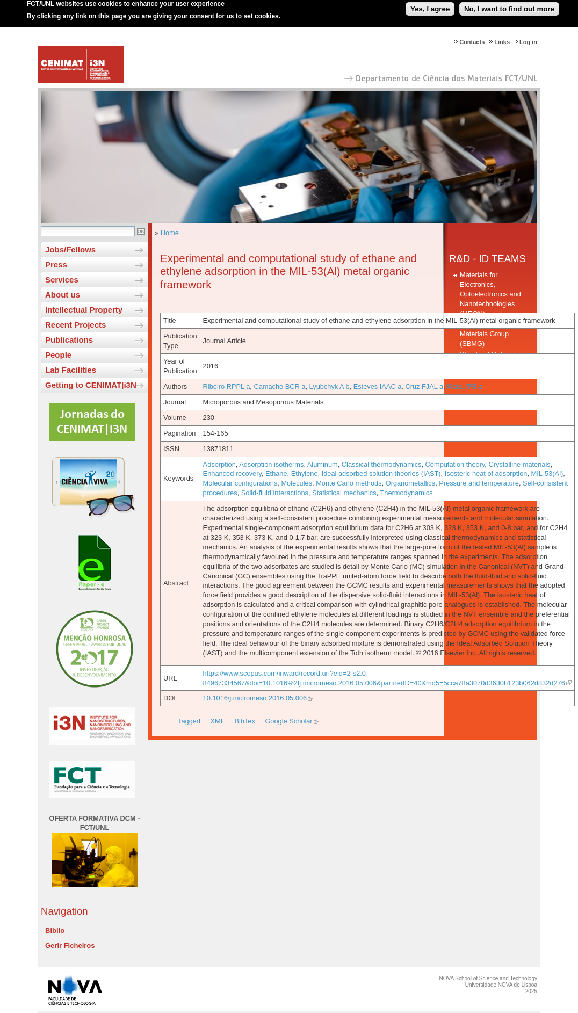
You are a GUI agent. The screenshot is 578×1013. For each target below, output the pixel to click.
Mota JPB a (464, 386)
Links (502, 42)
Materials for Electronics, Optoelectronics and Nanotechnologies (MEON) (490, 294)
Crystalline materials (519, 464)
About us (62, 294)
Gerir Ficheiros (70, 946)
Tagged (189, 721)
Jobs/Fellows (70, 249)
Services (61, 279)
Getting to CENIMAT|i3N (90, 384)
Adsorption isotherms (271, 464)
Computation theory (455, 464)
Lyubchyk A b (329, 386)
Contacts (472, 42)
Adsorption (219, 464)
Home (170, 233)
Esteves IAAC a (377, 386)
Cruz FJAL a (424, 386)
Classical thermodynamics (382, 464)
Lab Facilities (70, 369)
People (58, 354)
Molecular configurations (240, 483)
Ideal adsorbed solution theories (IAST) (381, 473)
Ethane (276, 473)
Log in (528, 42)
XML (218, 721)
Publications (69, 339)
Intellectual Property (83, 309)
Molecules (296, 483)
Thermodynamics (406, 493)
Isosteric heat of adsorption (486, 473)
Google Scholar (288, 721)
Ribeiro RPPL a (226, 386)
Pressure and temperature (479, 483)
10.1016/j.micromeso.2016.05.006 (255, 698)
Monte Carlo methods (348, 483)
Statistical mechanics (344, 493)
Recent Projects (75, 324)
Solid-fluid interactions (274, 493)
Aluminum (322, 464)
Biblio (54, 931)
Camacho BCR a (279, 386)
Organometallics (410, 483)
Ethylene (304, 473)
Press (56, 264)
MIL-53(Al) (547, 473)
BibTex (244, 721)
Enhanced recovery (232, 473)
